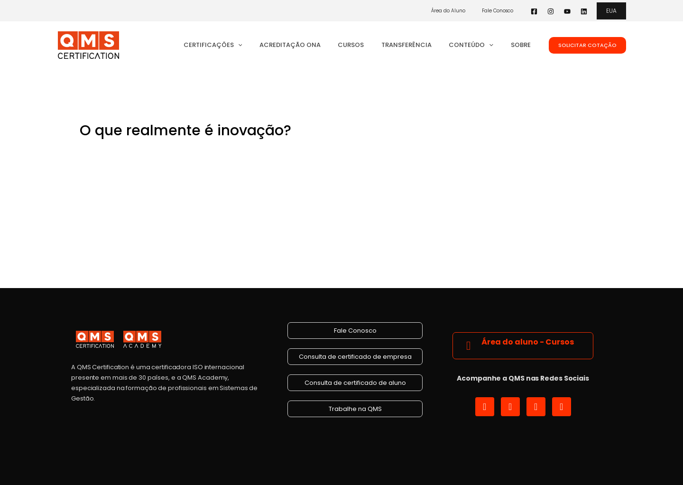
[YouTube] (567, 11)
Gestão (173, 152)
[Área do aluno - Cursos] (468, 345)
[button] (611, 10)
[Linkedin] (584, 11)
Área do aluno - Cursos (527, 341)
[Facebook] (534, 11)
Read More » (103, 220)
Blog (148, 152)
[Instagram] (550, 11)
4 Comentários (106, 152)
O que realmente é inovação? (185, 130)
